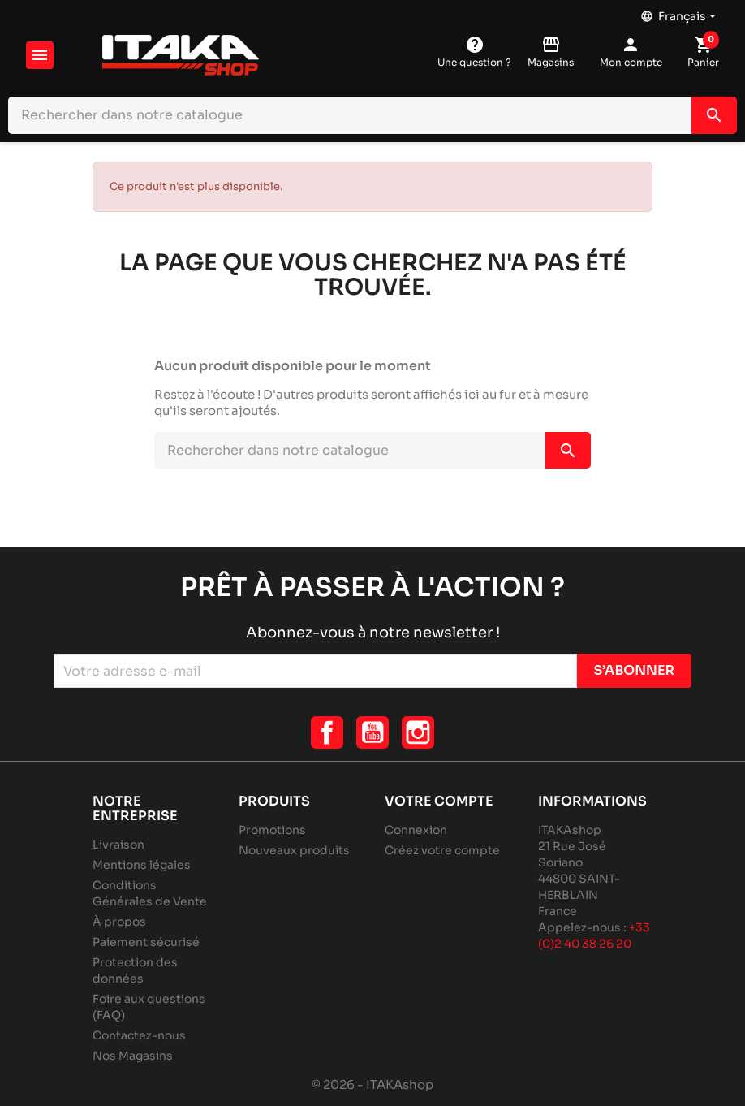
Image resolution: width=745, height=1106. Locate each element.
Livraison (118, 844)
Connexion (416, 830)
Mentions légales (142, 865)
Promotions (272, 830)
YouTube (372, 732)
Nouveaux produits (294, 850)
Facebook (327, 732)
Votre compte (439, 801)
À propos (119, 921)
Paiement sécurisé (146, 942)
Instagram (418, 732)
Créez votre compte (442, 850)
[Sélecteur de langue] (679, 12)
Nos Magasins (133, 1055)
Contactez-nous (139, 1035)
